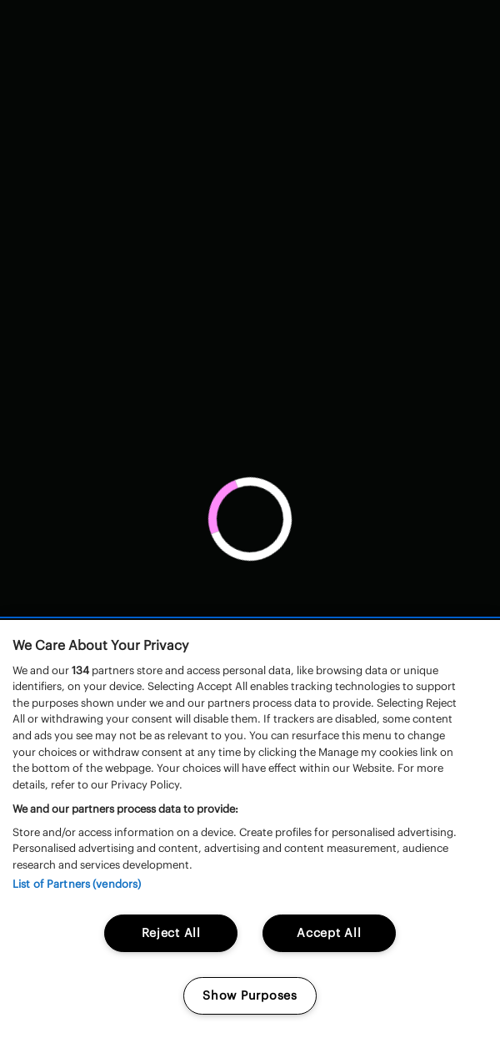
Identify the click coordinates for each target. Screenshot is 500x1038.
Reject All (171, 932)
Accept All (329, 932)
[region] (250, 829)
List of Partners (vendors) (76, 884)
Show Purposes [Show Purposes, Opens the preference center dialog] (249, 995)
